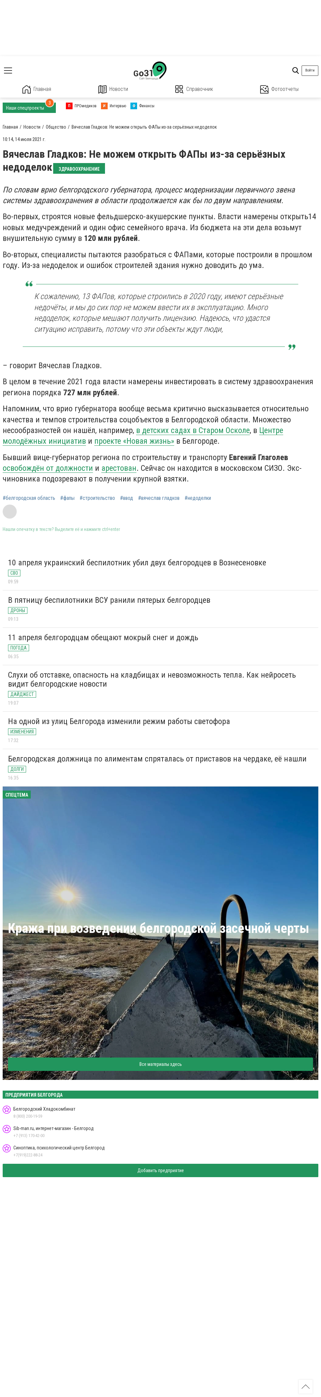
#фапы (67, 498)
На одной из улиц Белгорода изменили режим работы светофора (119, 721)
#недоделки (198, 498)
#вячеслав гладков (159, 498)
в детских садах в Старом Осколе (193, 430)
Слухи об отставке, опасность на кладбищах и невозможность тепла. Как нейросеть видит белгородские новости (152, 679)
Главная (36, 89)
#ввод (126, 498)
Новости (113, 89)
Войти (310, 70)
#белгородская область (29, 498)
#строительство (97, 498)
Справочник (194, 89)
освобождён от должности (48, 468)
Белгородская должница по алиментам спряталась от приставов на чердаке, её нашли (157, 758)
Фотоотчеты (279, 89)
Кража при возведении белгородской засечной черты (158, 928)
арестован (118, 468)
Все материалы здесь (160, 1064)
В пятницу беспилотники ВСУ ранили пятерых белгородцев (109, 600)
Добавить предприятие (160, 1170)
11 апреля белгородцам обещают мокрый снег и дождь (103, 637)
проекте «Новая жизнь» (134, 441)
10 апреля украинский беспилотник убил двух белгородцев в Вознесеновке (137, 562)
